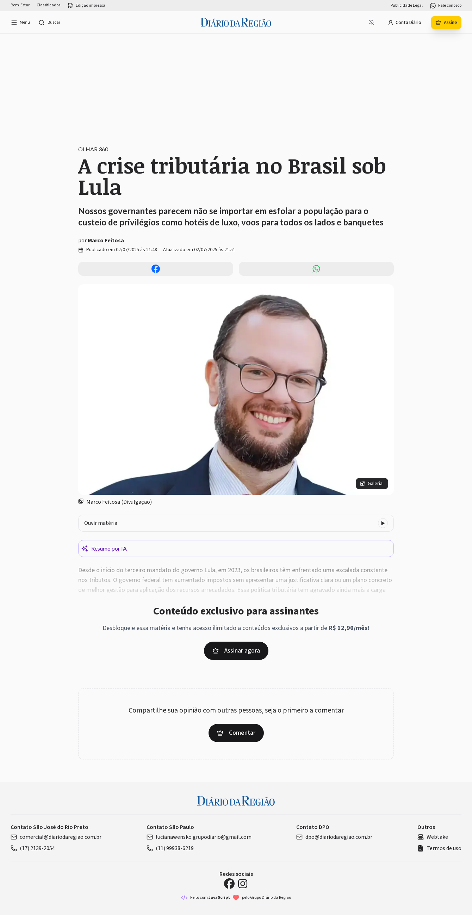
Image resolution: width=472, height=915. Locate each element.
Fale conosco (445, 5)
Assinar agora (236, 650)
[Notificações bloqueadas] (371, 22)
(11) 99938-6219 (170, 848)
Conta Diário (404, 22)
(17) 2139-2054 (33, 848)
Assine (446, 22)
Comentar (236, 732)
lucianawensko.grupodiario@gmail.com (199, 837)
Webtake (432, 837)
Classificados (48, 5)
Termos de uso (439, 848)
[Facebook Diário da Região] (229, 883)
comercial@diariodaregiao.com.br (56, 837)
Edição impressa (86, 5)
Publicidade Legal (407, 5)
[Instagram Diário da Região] (242, 883)
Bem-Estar (20, 5)
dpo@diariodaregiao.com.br (334, 837)
